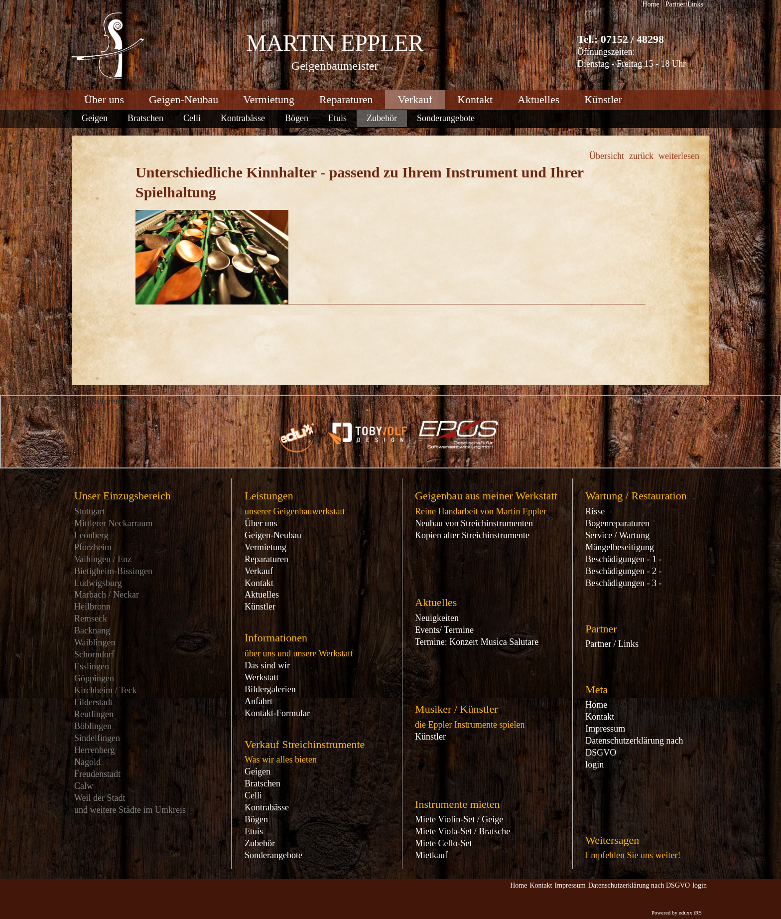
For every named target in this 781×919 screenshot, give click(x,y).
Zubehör (260, 843)
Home (596, 705)
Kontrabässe (267, 807)
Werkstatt (262, 677)
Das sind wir (267, 665)
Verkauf (259, 571)
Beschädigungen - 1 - (623, 559)
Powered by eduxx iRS (676, 913)
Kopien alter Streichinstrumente (472, 535)
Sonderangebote (273, 855)
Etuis (254, 831)
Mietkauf (431, 855)
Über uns (261, 523)
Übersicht (606, 156)
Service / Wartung (617, 535)
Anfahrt (258, 701)
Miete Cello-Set (443, 843)
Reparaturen (266, 559)
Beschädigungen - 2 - (623, 571)
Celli (253, 795)
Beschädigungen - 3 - (623, 583)
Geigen (257, 771)
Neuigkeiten (437, 618)
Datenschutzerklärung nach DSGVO (634, 747)
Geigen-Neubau (273, 535)
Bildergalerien (270, 689)
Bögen (256, 819)
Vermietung (265, 547)
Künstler (260, 607)
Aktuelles (262, 595)
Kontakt (259, 583)
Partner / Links (612, 644)
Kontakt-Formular (277, 713)
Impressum (605, 729)
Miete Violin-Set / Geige (459, 819)
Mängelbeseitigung (619, 547)
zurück (641, 156)
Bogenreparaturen (617, 523)
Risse (595, 511)
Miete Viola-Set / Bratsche (462, 831)
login (594, 764)
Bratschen (262, 783)
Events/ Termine (444, 630)
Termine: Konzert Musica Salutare (476, 642)
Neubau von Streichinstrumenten (474, 523)
